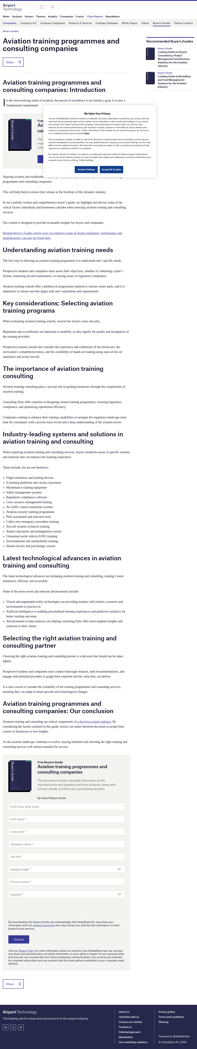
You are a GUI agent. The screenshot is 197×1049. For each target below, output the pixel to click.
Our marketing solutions (133, 1042)
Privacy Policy (27, 950)
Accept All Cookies (111, 169)
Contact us (125, 1026)
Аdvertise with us (129, 1016)
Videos (145, 23)
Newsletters (126, 1037)
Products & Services (80, 23)
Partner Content (183, 23)
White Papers (129, 23)
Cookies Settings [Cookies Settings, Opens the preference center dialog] (86, 169)
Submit (19, 939)
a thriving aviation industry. (94, 722)
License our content (130, 1021)
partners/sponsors (43, 925)
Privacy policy (167, 1011)
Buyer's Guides (10, 31)
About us (124, 1011)
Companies (9, 23)
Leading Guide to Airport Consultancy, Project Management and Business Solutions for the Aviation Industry (174, 58)
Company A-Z (28, 23)
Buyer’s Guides (161, 23)
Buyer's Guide (165, 48)
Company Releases (107, 23)
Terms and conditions (171, 1016)
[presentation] (34, 908)
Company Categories (52, 23)
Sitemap (164, 1021)
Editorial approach (130, 1032)
